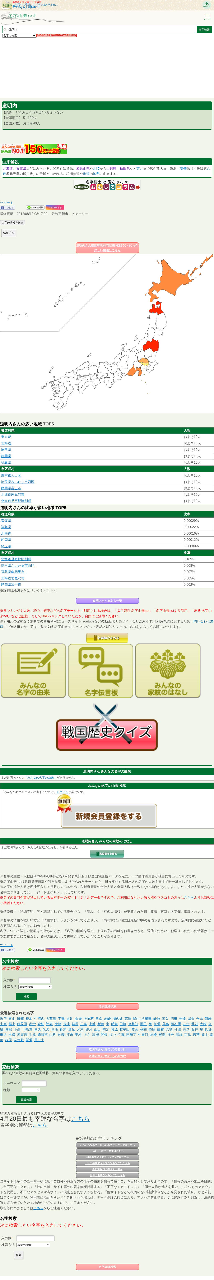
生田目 (143, 1034)
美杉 (78, 1034)
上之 (87, 1034)
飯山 (136, 1019)
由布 (160, 1029)
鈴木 (63, 1029)
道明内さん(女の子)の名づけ (107, 1056)
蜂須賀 (43, 1034)
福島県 (6, 462)
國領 (20, 1019)
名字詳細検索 (107, 1006)
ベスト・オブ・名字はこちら (107, 1151)
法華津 (146, 1019)
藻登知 (133, 1024)
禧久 (165, 1019)
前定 (106, 1029)
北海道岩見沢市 (12, 494)
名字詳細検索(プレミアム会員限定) (56, 35)
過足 (69, 1019)
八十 (186, 1024)
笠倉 (134, 1029)
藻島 (165, 1024)
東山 (12, 1019)
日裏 (83, 1024)
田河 (123, 1024)
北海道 (8, 168)
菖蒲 (54, 1029)
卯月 (88, 1029)
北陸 (96, 168)
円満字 (131, 1034)
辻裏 (49, 1024)
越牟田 (125, 1029)
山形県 (111, 168)
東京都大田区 (11, 475)
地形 (96, 174)
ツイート (6, 203)
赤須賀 (22, 1034)
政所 (3, 1019)
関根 (104, 1034)
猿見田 (22, 1024)
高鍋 (179, 1034)
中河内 (39, 1019)
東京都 (6, 437)
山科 (52, 1034)
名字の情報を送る (12, 222)
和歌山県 (83, 168)
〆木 (80, 1029)
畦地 (156, 1019)
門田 (174, 1019)
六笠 (169, 1029)
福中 (112, 1034)
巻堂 (32, 1024)
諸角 (191, 1019)
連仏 (71, 1029)
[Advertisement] (107, 67)
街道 (86, 174)
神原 (75, 1024)
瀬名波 (118, 1019)
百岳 (187, 1034)
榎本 (29, 1019)
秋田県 (125, 168)
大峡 (203, 1024)
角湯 (78, 1019)
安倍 (183, 168)
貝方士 (39, 1040)
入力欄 (8, 980)
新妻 (100, 1024)
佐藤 (61, 1034)
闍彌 (29, 1040)
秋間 (143, 1029)
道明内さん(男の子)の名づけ (107, 1049)
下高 (17, 1029)
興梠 (8, 1029)
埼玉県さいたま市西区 (17, 482)
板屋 (8, 1040)
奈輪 (152, 1029)
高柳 (95, 1034)
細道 (157, 1024)
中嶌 (3, 1024)
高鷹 (128, 1019)
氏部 (208, 1029)
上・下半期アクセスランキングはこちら (107, 1163)
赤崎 (107, 1019)
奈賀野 (19, 1040)
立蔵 (121, 1034)
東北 (139, 168)
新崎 (208, 1019)
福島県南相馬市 (12, 572)
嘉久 (37, 1029)
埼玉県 (6, 450)
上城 (92, 1024)
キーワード (11, 1083)
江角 (69, 1034)
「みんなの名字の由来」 (40, 777)
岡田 (143, 1024)
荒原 (114, 1029)
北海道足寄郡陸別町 (16, 501)
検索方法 (10, 987)
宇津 (61, 1019)
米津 (66, 1024)
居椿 (153, 1034)
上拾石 (89, 1019)
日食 (99, 1019)
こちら (189, 897)
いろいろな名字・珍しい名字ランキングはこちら (107, 1144)
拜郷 (177, 1029)
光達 (182, 1019)
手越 (32, 1034)
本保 (12, 1034)
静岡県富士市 (11, 488)
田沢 (3, 1034)
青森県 (21, 168)
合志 (199, 1019)
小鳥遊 (27, 1029)
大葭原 (51, 1019)
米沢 (46, 1029)
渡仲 (194, 1029)
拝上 (12, 1024)
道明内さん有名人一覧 (107, 600)
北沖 (194, 1024)
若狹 (196, 1034)
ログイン (62, 792)
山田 (97, 1029)
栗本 (204, 1034)
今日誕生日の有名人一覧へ (107, 1169)
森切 (41, 1024)
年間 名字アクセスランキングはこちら (107, 1157)
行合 (170, 1034)
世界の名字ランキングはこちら (107, 1175)
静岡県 (6, 456)
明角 (114, 1024)
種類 (6, 1090)
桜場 (162, 1034)
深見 (186, 1029)
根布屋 (176, 1024)
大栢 (58, 1024)
